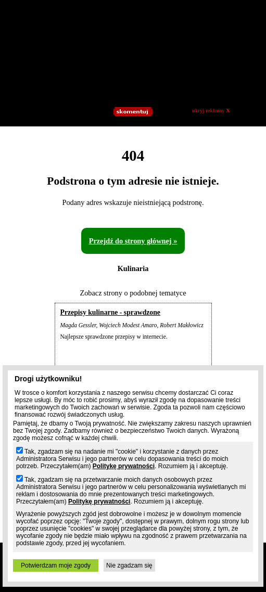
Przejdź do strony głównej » (133, 241)
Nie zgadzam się (129, 565)
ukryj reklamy (211, 110)
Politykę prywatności (124, 466)
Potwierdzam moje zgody (56, 565)
